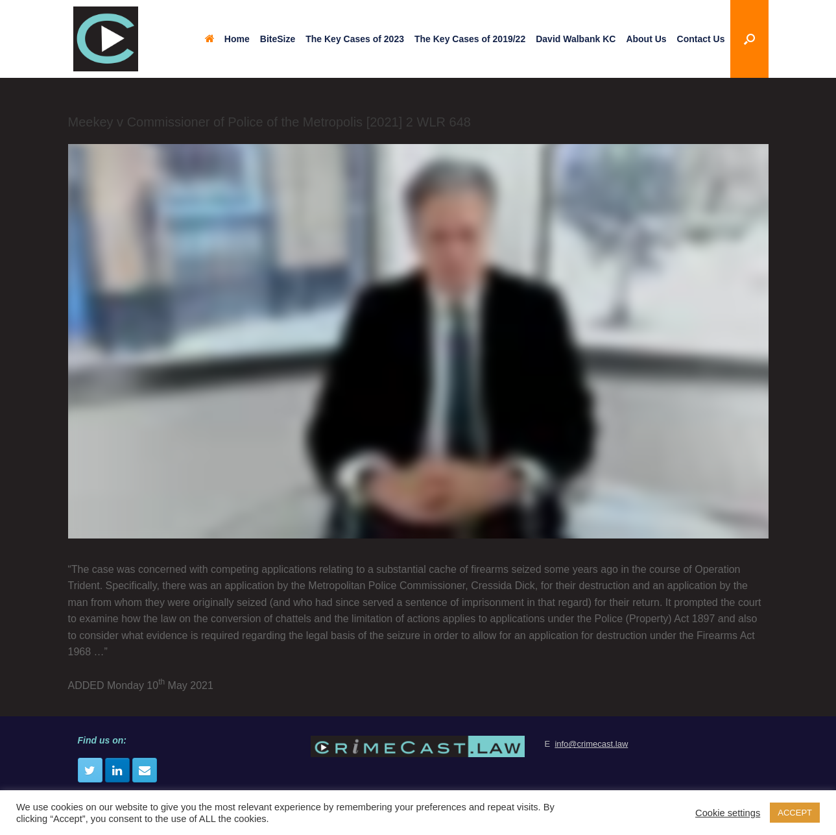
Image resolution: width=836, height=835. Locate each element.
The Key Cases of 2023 (354, 39)
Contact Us (701, 39)
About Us (646, 39)
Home (227, 39)
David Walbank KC (575, 39)
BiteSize (277, 39)
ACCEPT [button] (795, 812)
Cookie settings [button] (727, 813)
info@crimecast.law (591, 744)
